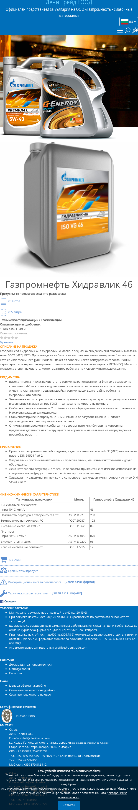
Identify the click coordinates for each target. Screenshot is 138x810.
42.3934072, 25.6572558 (31, 751)
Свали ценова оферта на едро (30, 694)
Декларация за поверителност (30, 664)
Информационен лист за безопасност (31, 582)
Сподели (8, 601)
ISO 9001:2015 (17, 716)
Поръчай (10, 560)
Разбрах (69, 805)
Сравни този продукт (19, 571)
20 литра (10, 301)
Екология (15, 673)
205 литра (11, 312)
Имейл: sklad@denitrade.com (29, 738)
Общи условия (19, 669)
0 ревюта (6, 342)
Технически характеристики (24, 593)
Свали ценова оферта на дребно (32, 690)
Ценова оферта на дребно (27, 685)
